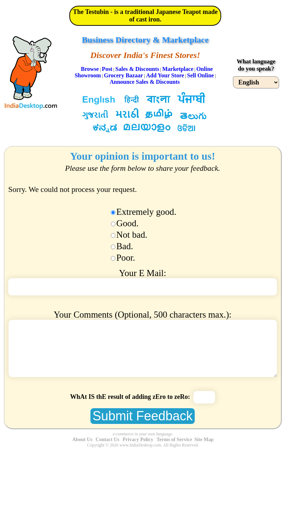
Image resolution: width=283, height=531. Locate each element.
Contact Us (108, 439)
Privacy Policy (138, 439)
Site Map (204, 439)
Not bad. (132, 235)
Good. (127, 223)
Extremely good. (146, 212)
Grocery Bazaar (123, 75)
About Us (82, 439)
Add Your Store (165, 75)
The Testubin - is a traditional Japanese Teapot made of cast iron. (145, 15)
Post (107, 69)
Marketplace (177, 69)
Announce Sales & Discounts (145, 82)
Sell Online (200, 75)
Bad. (124, 246)
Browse (90, 69)
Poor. (125, 257)
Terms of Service (174, 439)
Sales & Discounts (137, 69)
